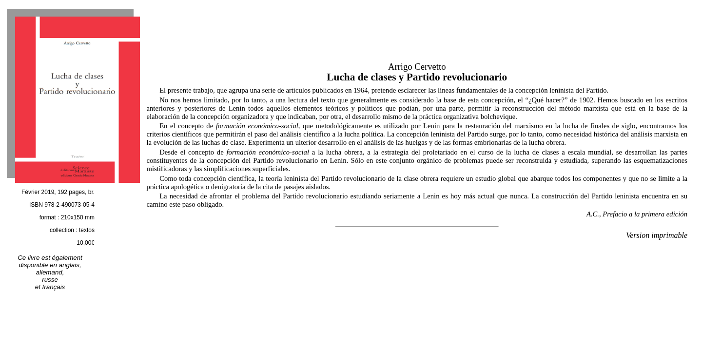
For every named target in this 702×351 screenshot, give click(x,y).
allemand (49, 272)
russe (50, 279)
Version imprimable (656, 235)
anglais (69, 265)
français (53, 287)
